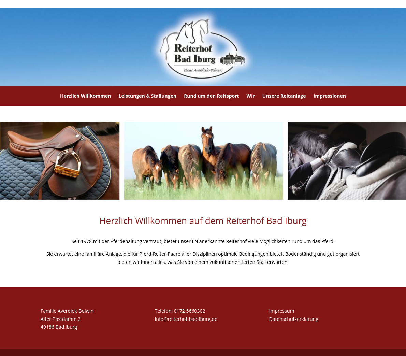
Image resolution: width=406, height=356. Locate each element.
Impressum (281, 311)
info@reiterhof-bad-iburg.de (186, 319)
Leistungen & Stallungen (148, 95)
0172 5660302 (189, 311)
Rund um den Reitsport (211, 95)
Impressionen (330, 95)
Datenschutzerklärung (293, 319)
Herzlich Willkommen (85, 95)
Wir (251, 95)
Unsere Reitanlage (284, 95)
